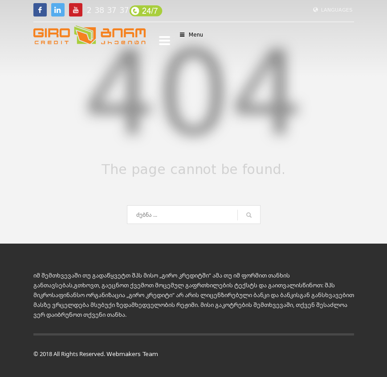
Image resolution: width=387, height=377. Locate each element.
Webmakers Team (132, 354)
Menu (191, 34)
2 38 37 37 (108, 10)
